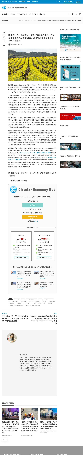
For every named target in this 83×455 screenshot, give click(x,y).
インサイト (10, 32)
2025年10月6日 (43, 391)
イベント (12, 14)
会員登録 (42, 14)
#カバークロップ (24, 301)
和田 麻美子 (13, 44)
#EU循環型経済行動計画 (31, 299)
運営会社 (59, 450)
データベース (33, 14)
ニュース (44, 375)
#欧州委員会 (27, 303)
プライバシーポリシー (68, 450)
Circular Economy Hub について (9, 1)
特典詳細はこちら (21, 257)
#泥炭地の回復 (42, 303)
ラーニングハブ (21, 14)
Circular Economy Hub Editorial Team (48, 389)
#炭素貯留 (50, 303)
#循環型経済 (12, 303)
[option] (10, 381)
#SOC (40, 299)
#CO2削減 (17, 299)
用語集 (28, 1)
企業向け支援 (22, 1)
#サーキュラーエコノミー (35, 301)
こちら (36, 221)
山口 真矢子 (23, 393)
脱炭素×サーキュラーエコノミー (30, 20)
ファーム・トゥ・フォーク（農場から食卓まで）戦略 (35, 153)
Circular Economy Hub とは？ (47, 450)
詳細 (32, 435)
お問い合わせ (35, 1)
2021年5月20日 (19, 44)
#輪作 (27, 305)
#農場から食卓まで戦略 (36, 305)
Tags (11, 299)
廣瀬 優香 (4, 393)
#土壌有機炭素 (52, 301)
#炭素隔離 (11, 305)
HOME (20, 20)
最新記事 (4, 14)
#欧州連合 (34, 303)
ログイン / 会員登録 (68, 1)
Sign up (77, 432)
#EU (23, 299)
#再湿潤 (44, 301)
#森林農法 (19, 303)
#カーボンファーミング (14, 301)
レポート (6, 375)
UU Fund (42, 422)
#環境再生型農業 (20, 305)
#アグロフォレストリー (49, 299)
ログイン (33, 205)
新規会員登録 (32, 217)
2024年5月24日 (29, 393)
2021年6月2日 (9, 393)
